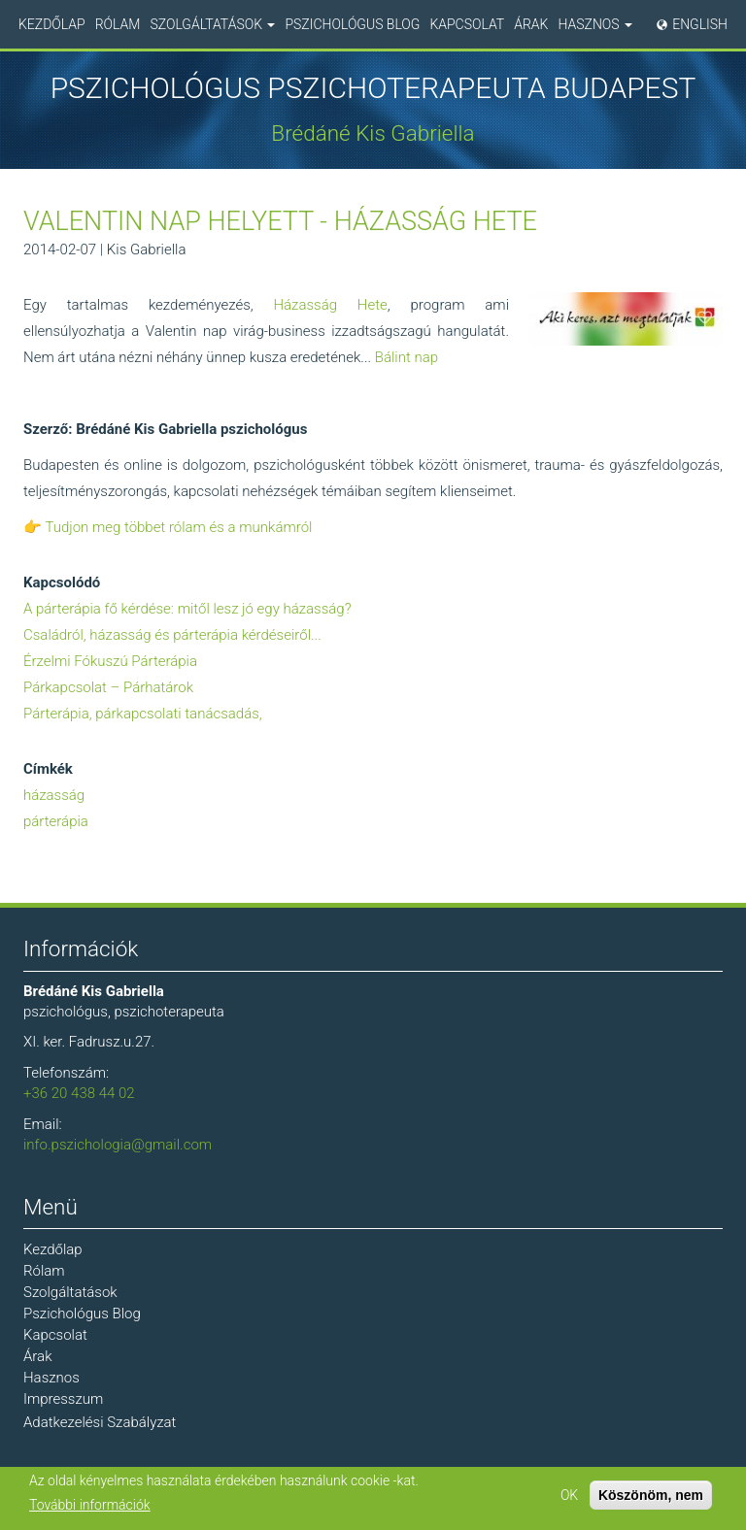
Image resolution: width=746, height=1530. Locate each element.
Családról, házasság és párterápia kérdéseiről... (172, 635)
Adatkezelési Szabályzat (99, 1422)
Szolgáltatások (212, 24)
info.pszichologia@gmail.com (117, 1144)
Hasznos (595, 24)
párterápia (55, 821)
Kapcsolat (466, 24)
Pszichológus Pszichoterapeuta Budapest (373, 88)
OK (569, 1495)
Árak (531, 24)
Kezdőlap (51, 24)
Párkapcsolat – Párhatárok (108, 687)
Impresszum (63, 1399)
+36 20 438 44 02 (79, 1093)
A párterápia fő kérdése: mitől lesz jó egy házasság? (187, 608)
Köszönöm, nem (650, 1495)
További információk (90, 1505)
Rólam (118, 24)
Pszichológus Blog (352, 24)
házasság (54, 795)
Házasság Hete (330, 305)
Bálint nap (406, 357)
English (700, 24)
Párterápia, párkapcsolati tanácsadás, (142, 713)
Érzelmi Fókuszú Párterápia (110, 661)
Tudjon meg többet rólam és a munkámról (178, 527)
